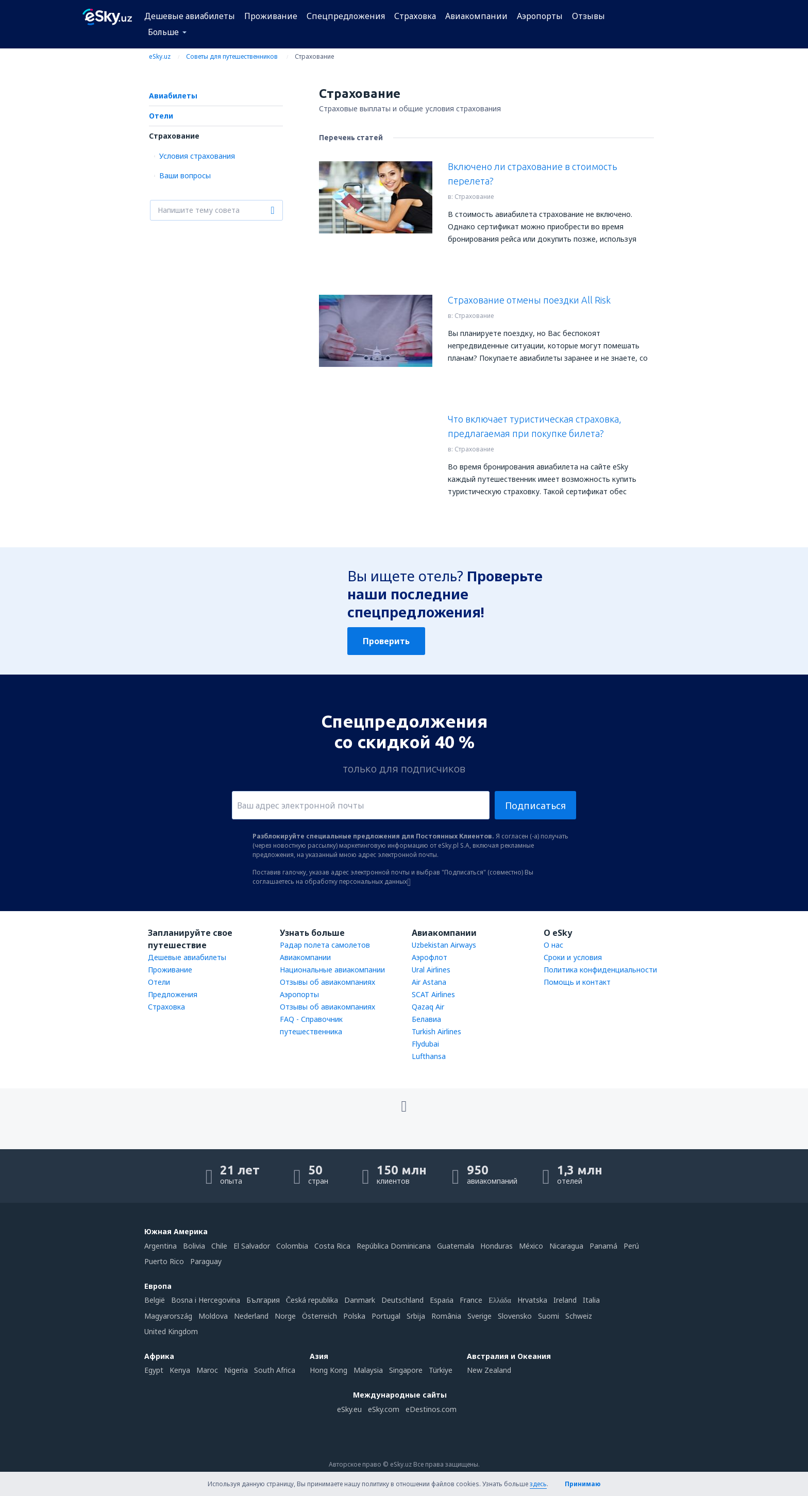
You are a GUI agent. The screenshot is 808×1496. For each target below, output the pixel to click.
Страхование (174, 136)
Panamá (603, 1246)
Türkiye (440, 1370)
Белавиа (426, 1019)
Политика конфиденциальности (600, 969)
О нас (553, 945)
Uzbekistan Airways (444, 945)
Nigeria (236, 1370)
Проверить (386, 641)
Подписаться (535, 805)
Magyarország (168, 1316)
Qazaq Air (428, 1007)
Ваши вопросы (185, 175)
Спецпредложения (346, 16)
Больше (163, 32)
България (263, 1300)
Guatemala (455, 1246)
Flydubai (425, 1044)
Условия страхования (197, 156)
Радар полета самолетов (325, 945)
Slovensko (515, 1316)
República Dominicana (394, 1246)
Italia (591, 1300)
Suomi (548, 1316)
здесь (538, 1484)
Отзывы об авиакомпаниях (327, 982)
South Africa (274, 1370)
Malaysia (368, 1370)
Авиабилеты (173, 95)
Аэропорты (540, 16)
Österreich (319, 1316)
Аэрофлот (429, 957)
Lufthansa (429, 1056)
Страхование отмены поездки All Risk (529, 300)
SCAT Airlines (433, 994)
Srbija (416, 1316)
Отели (161, 116)
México (531, 1246)
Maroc (207, 1370)
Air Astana (429, 982)
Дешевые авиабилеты (189, 16)
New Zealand (489, 1370)
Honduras (496, 1246)
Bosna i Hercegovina (205, 1300)
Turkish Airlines (436, 1031)
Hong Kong (328, 1370)
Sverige (479, 1316)
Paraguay (206, 1261)
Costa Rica (332, 1246)
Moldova (213, 1316)
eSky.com (383, 1409)
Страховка (415, 16)
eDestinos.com (431, 1409)
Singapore (406, 1370)
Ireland (565, 1300)
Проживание (270, 16)
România (446, 1316)
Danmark (359, 1300)
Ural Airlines (431, 969)
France (471, 1300)
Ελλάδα (500, 1300)
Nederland (251, 1316)
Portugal (386, 1316)
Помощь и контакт (577, 982)
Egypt (153, 1370)
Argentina (160, 1246)
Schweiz (578, 1316)
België (154, 1300)
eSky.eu (349, 1409)
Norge (285, 1316)
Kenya (180, 1370)
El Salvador (251, 1246)
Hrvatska (532, 1300)
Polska (354, 1316)
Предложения (172, 994)
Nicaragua (566, 1246)
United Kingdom (171, 1331)
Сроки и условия (573, 957)
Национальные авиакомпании (332, 969)
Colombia (292, 1246)
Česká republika (312, 1300)
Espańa (441, 1300)
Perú (631, 1246)
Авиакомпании (476, 16)
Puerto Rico (164, 1261)
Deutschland (402, 1300)
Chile (219, 1246)
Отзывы (588, 16)
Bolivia (194, 1246)
